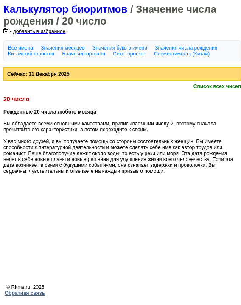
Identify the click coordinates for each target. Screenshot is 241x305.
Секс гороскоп (129, 54)
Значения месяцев (63, 48)
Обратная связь (25, 293)
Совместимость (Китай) (182, 54)
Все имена (20, 48)
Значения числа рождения (186, 48)
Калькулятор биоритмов (65, 9)
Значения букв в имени (119, 48)
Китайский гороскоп (31, 54)
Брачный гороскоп (83, 54)
